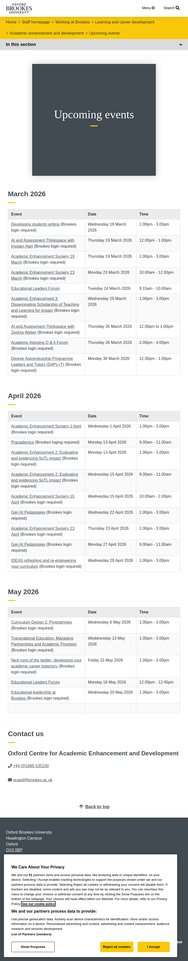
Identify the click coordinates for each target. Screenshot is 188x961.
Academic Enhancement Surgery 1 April (46, 426)
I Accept (153, 947)
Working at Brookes (72, 22)
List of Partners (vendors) (31, 934)
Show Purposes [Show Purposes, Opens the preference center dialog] (33, 947)
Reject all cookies (116, 947)
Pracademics (22, 442)
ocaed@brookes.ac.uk (32, 780)
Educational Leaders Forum (35, 288)
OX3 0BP (14, 850)
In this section (94, 44)
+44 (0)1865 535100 (31, 766)
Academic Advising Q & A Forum (39, 342)
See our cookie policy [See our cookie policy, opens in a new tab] (38, 904)
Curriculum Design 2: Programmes (41, 622)
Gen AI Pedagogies (28, 512)
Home (11, 22)
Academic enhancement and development (47, 33)
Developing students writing (35, 224)
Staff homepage (36, 22)
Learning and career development (124, 22)
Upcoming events (104, 33)
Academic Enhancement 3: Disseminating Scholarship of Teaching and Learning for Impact (45, 304)
